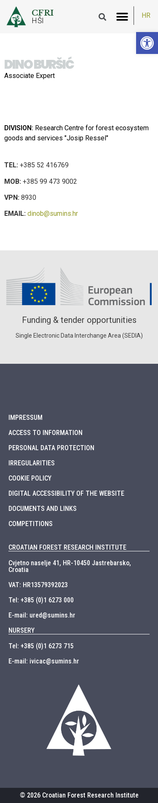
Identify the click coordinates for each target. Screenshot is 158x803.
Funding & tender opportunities (79, 320)
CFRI (43, 13)
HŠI (38, 20)
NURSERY (21, 630)
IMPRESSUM (25, 418)
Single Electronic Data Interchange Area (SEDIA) (79, 335)
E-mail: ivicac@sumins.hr (43, 661)
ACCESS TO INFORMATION (45, 433)
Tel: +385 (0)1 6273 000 (41, 600)
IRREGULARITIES (31, 463)
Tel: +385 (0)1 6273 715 (41, 646)
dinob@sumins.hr (52, 213)
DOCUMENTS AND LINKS (42, 509)
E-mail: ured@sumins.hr (41, 615)
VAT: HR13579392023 (38, 585)
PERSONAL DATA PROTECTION (51, 448)
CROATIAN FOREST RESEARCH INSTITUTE (67, 547)
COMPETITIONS (30, 524)
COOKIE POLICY (29, 478)
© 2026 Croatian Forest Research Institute (79, 795)
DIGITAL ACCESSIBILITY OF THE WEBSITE (66, 493)
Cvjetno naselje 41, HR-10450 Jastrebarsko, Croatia (69, 566)
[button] (121, 16)
